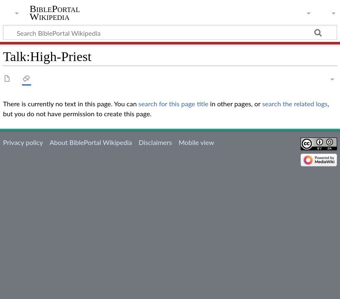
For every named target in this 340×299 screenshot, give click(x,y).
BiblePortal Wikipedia (54, 13)
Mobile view (196, 142)
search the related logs (295, 104)
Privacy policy (23, 142)
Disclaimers (155, 142)
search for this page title (173, 104)
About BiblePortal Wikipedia (90, 142)
